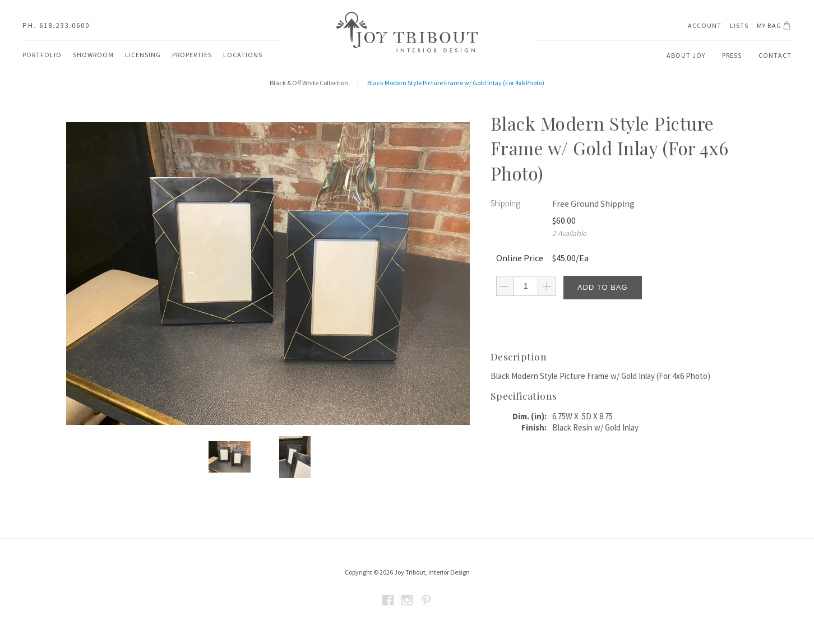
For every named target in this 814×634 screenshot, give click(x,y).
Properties (192, 54)
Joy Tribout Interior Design (407, 32)
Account (704, 25)
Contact (775, 55)
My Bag (775, 27)
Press (732, 55)
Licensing (143, 54)
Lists (739, 25)
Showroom (93, 54)
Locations (242, 54)
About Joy (686, 55)
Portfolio (42, 54)
